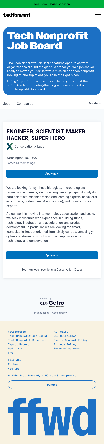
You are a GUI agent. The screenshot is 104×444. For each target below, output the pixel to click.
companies (25, 104)
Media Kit (15, 348)
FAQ (10, 352)
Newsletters (17, 331)
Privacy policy (41, 312)
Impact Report (18, 344)
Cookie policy (59, 312)
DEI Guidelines (65, 336)
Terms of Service (67, 348)
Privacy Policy (65, 344)
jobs (6, 104)
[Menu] (98, 15)
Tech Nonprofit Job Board (27, 336)
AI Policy (61, 331)
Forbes (13, 364)
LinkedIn (14, 360)
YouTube (13, 368)
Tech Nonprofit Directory (27, 340)
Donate (52, 384)
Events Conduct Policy (71, 340)
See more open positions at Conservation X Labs (52, 269)
